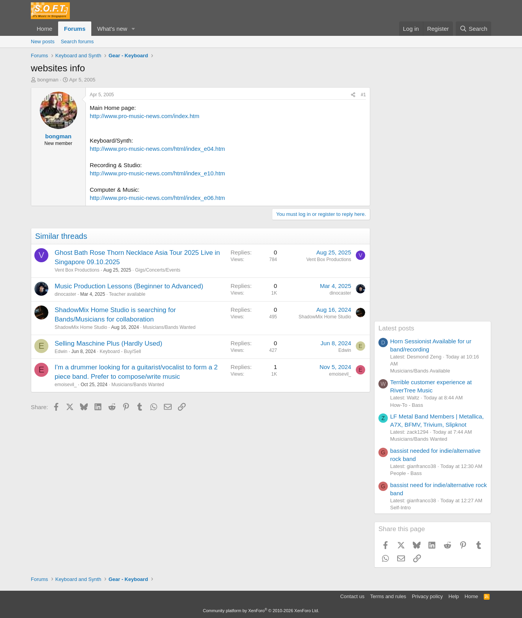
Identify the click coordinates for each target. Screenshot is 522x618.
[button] (133, 28)
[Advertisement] (432, 204)
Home (44, 28)
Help (454, 596)
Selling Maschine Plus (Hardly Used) (108, 343)
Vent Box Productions (77, 270)
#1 (363, 94)
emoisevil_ (66, 384)
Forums (74, 28)
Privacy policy (427, 596)
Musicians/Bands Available (420, 371)
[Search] (473, 28)
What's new (112, 28)
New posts (43, 41)
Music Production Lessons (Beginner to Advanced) (129, 286)
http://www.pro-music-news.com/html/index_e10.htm (157, 173)
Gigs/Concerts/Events (157, 270)
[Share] (353, 94)
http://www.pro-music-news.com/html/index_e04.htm (157, 148)
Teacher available (127, 294)
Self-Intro (400, 507)
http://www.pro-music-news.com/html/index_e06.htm (157, 197)
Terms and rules (388, 596)
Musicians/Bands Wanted (169, 327)
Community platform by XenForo (261, 610)
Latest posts (396, 328)
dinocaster (65, 294)
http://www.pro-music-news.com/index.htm (144, 116)
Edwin (61, 351)
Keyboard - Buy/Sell (120, 351)
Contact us (352, 596)
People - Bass (406, 473)
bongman (48, 80)
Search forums (77, 41)
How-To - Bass (406, 405)
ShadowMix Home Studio (81, 327)
